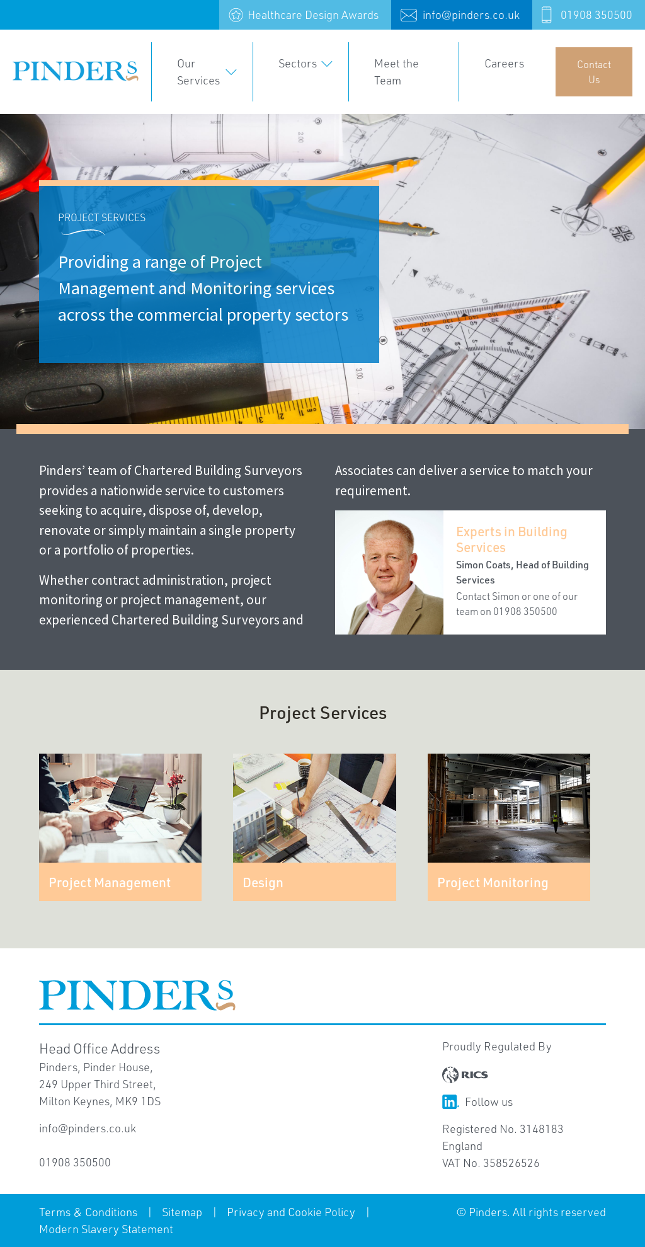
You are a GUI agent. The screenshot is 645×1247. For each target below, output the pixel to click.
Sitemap (182, 1211)
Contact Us (594, 71)
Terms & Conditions (88, 1211)
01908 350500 (596, 14)
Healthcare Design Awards (313, 14)
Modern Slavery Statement (106, 1228)
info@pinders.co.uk (471, 14)
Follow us (477, 1101)
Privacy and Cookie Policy (291, 1211)
